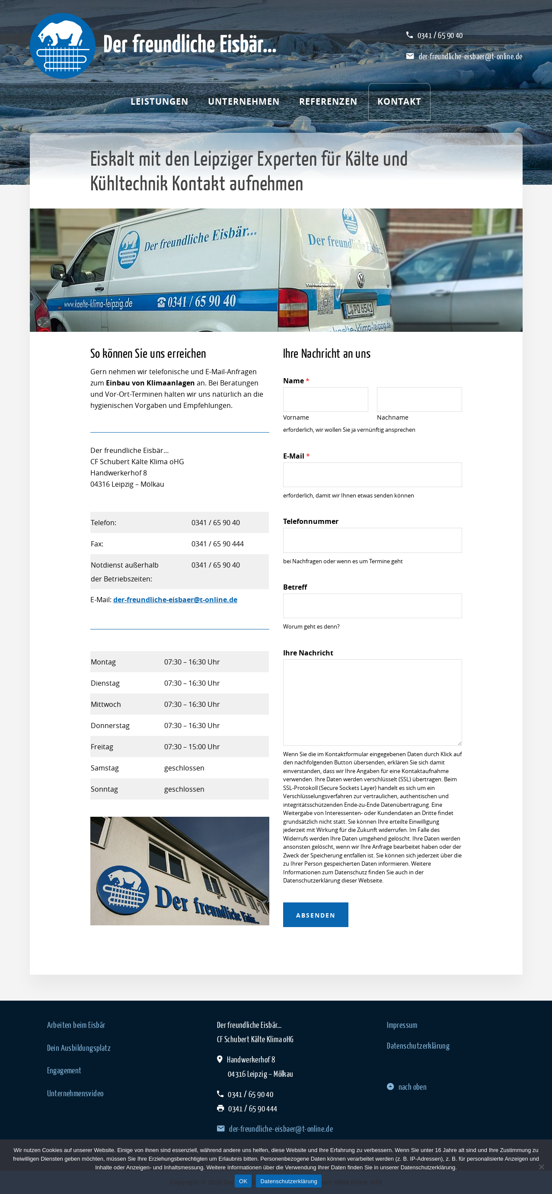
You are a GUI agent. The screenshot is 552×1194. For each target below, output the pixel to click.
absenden (315, 915)
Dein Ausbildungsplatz (79, 1048)
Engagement (64, 1070)
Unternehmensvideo (75, 1093)
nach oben (407, 1087)
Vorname (296, 417)
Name (296, 380)
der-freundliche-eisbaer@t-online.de (471, 56)
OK (243, 1181)
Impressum (402, 1025)
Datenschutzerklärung (418, 1045)
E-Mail (296, 456)
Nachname (392, 417)
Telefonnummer (310, 521)
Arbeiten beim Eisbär (76, 1025)
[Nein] (541, 1166)
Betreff (295, 587)
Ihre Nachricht (308, 653)
